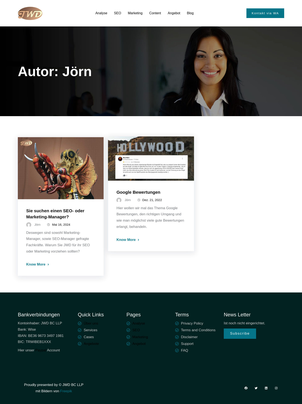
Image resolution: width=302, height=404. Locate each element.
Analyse (138, 323)
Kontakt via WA (265, 13)
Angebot (139, 344)
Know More (36, 276)
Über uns (91, 323)
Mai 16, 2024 (61, 236)
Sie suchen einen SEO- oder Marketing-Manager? (55, 225)
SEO (136, 330)
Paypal (40, 350)
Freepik (65, 391)
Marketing (140, 337)
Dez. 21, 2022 (152, 210)
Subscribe (240, 333)
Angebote (91, 344)
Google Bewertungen (138, 202)
